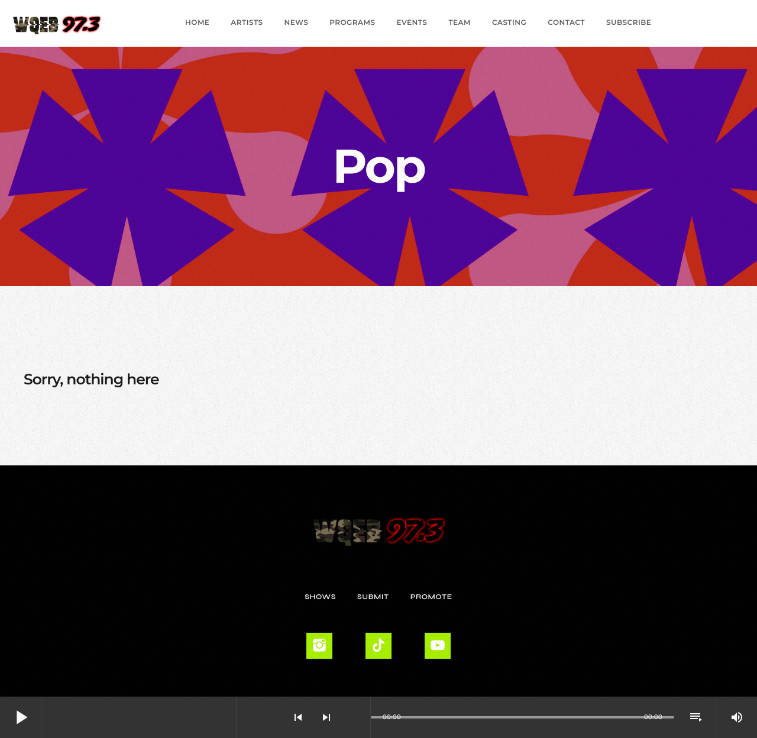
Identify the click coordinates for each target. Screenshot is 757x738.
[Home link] (57, 23)
